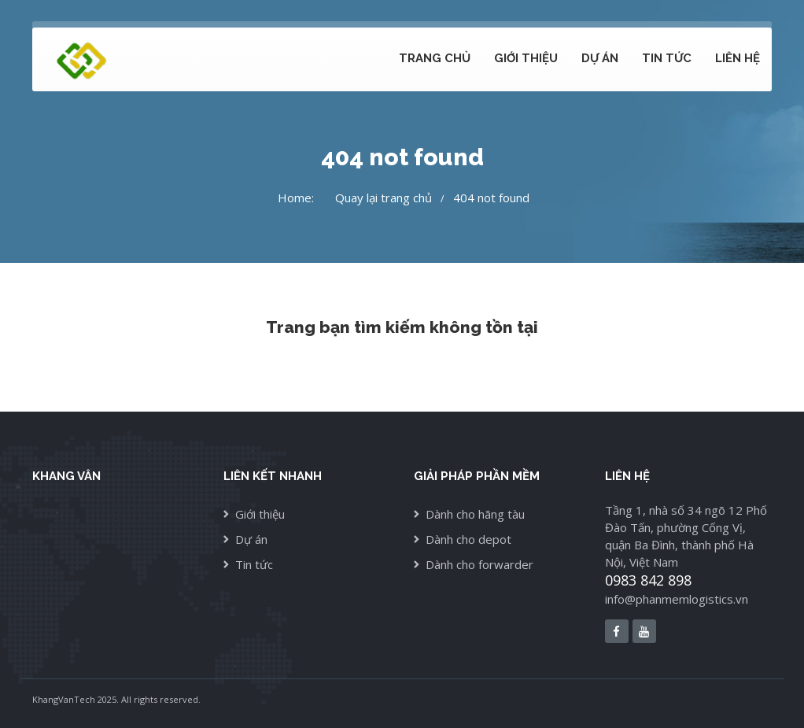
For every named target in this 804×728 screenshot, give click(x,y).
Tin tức (667, 58)
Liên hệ (737, 58)
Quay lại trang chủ (383, 197)
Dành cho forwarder (479, 564)
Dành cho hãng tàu (475, 514)
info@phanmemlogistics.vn (676, 599)
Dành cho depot (468, 539)
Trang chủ (434, 58)
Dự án (599, 58)
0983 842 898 (648, 580)
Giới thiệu (526, 58)
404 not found (491, 197)
